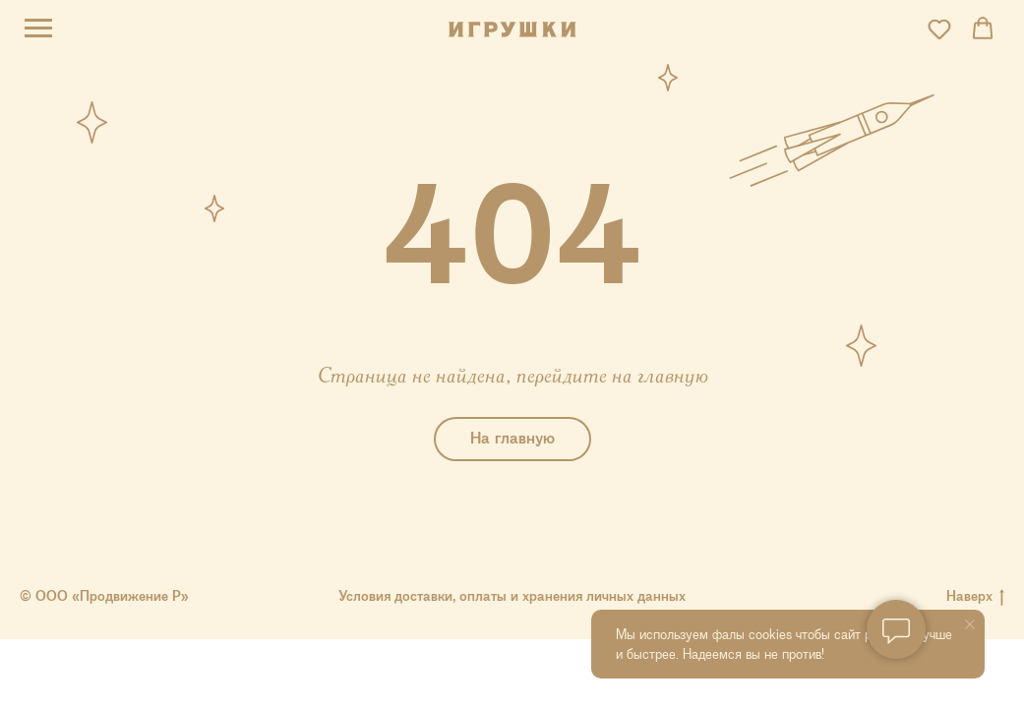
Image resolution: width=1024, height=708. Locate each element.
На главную (512, 438)
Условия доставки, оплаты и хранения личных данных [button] (512, 596)
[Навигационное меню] (38, 28)
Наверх (975, 596)
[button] (939, 28)
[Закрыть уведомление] (970, 624)
